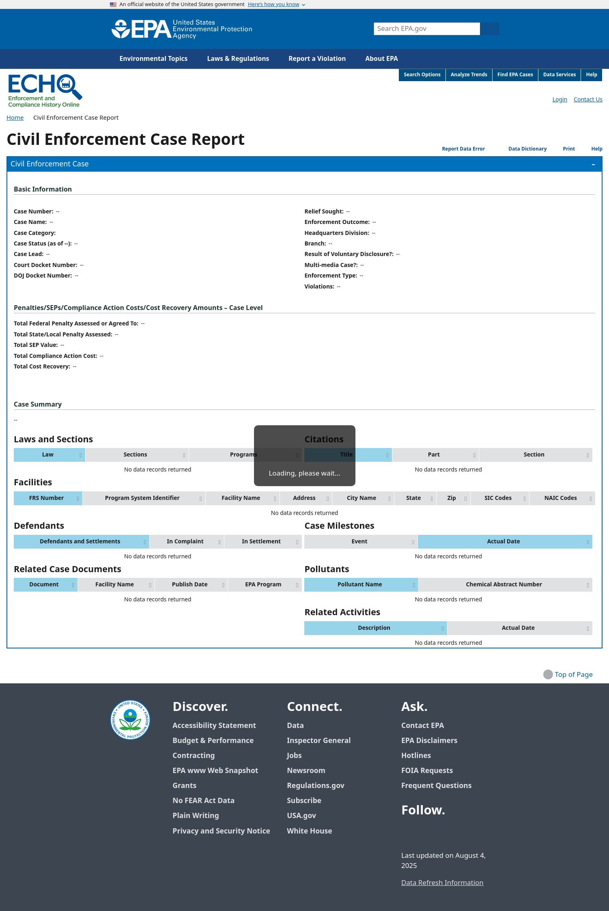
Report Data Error (457, 148)
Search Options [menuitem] (422, 75)
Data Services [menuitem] (559, 75)
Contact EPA (422, 725)
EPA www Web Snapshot (215, 771)
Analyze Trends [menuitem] (469, 75)
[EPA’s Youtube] (448, 833)
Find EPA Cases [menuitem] (515, 75)
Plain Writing (195, 816)
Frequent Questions (436, 786)
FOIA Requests (427, 771)
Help (591, 149)
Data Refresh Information (442, 883)
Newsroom (306, 771)
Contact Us (588, 100)
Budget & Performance (213, 741)
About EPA (382, 59)
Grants (184, 786)
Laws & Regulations (238, 59)
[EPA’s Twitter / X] (429, 833)
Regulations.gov (320, 786)
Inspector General (319, 741)
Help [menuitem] (591, 75)
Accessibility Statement (214, 725)
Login (560, 100)
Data (295, 725)
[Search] (489, 28)
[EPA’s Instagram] (468, 833)
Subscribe (304, 801)
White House (314, 831)
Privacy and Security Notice (221, 831)
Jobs (294, 756)
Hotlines (416, 756)
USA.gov (306, 816)
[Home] (182, 29)
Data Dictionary (518, 149)
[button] (49, 455)
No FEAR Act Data (203, 801)
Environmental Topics (154, 59)
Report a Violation (317, 59)
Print (563, 148)
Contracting (193, 756)
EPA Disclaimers (429, 741)
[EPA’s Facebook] (409, 833)
